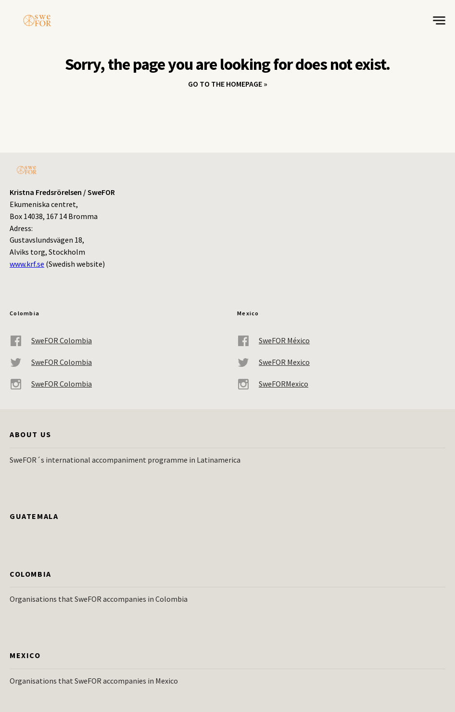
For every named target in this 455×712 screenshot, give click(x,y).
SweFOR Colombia (51, 341)
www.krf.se (27, 264)
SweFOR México (273, 341)
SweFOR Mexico (273, 362)
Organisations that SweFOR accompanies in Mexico (94, 681)
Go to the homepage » (227, 84)
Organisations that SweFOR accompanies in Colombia (99, 599)
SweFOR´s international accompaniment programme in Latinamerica (125, 460)
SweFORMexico (272, 384)
